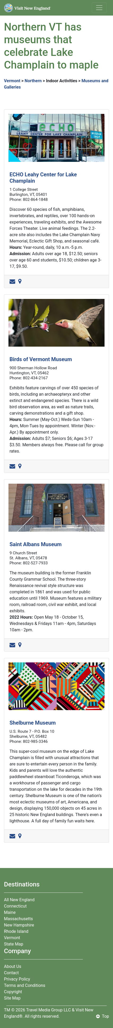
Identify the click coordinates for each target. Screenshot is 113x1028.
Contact (11, 972)
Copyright (13, 991)
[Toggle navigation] (99, 7)
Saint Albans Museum (36, 544)
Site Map (12, 998)
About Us (12, 966)
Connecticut (15, 906)
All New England (19, 899)
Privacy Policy (17, 979)
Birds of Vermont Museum (41, 359)
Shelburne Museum (33, 723)
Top (102, 1016)
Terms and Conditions (24, 985)
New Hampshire (19, 925)
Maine (10, 912)
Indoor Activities (61, 80)
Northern (33, 80)
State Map (13, 944)
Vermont (12, 80)
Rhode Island (16, 931)
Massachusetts (18, 918)
